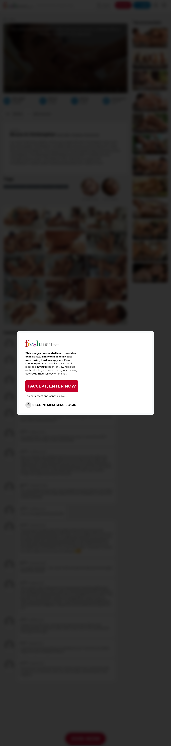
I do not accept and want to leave (45, 396)
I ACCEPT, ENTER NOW (52, 386)
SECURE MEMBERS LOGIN (54, 405)
